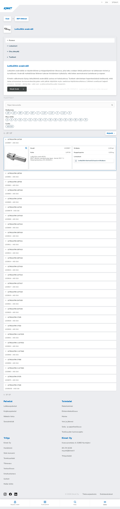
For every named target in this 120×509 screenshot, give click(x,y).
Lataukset (12, 46)
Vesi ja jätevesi (67, 421)
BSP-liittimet (22, 18)
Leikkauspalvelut (10, 406)
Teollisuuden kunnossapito (72, 432)
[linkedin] (15, 494)
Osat (7, 18)
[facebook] (10, 494)
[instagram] (5, 494)
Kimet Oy (7, 443)
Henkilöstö (8, 448)
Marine (64, 416)
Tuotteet (11, 57)
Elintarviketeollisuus (70, 411)
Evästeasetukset (106, 494)
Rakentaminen (67, 406)
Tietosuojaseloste (89, 494)
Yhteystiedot (67, 456)
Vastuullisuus (9, 468)
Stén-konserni (9, 453)
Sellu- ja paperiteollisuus (71, 427)
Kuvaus (11, 40)
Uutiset (6, 479)
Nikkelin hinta (9, 416)
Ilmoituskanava (10, 474)
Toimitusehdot (9, 458)
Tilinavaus (8, 463)
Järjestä (111, 133)
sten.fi (115, 2)
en (106, 2)
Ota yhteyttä (13, 51)
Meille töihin (8, 484)
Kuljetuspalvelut (10, 411)
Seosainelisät (9, 421)
